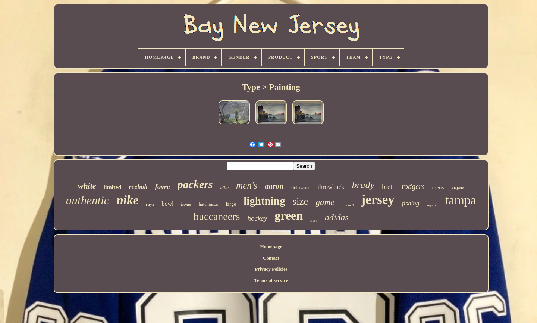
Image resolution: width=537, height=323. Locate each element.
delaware (300, 187)
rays (150, 204)
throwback (331, 186)
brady (363, 185)
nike (127, 200)
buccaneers (217, 216)
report (432, 205)
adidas (337, 217)
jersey (377, 199)
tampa (460, 200)
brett (388, 186)
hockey (257, 218)
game (324, 202)
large (231, 204)
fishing (410, 203)
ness (313, 220)
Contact (271, 258)
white (87, 185)
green (288, 215)
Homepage (271, 246)
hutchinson (209, 204)
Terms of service (271, 280)
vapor (457, 187)
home (186, 204)
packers (195, 184)
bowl (167, 204)
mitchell (348, 205)
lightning (264, 201)
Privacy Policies (271, 269)
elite (224, 187)
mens (438, 187)
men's (246, 185)
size (300, 201)
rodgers (413, 186)
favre (162, 186)
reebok (138, 186)
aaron (274, 185)
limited (113, 187)
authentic (87, 200)
